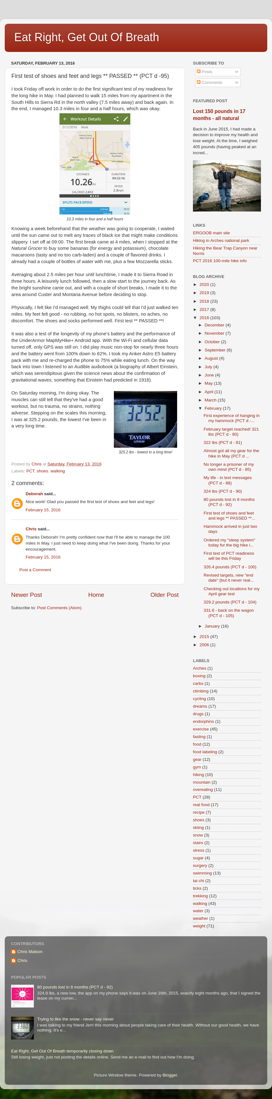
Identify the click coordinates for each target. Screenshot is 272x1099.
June (210, 375)
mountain (202, 782)
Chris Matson (30, 951)
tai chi (198, 880)
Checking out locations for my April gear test (232, 591)
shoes (42, 471)
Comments (209, 82)
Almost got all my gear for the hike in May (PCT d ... (231, 453)
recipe (199, 812)
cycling (199, 698)
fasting (199, 736)
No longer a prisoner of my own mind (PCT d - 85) (229, 467)
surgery (200, 865)
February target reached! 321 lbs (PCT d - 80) (231, 432)
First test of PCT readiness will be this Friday (229, 556)
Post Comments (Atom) (59, 607)
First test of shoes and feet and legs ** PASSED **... (229, 516)
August (212, 358)
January (213, 626)
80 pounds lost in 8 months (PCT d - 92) (229, 502)
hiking (198, 774)
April (209, 391)
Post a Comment (35, 569)
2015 (205, 636)
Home (96, 594)
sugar (198, 858)
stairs (198, 842)
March (211, 400)
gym (197, 767)
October (213, 341)
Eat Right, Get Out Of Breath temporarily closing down (62, 1051)
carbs (198, 683)
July (209, 366)
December (215, 325)
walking (58, 471)
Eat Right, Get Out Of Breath (86, 37)
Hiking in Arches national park (221, 240)
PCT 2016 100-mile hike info (220, 260)
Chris (31, 529)
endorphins (203, 721)
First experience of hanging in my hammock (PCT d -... (232, 418)
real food (201, 804)
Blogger (170, 1075)
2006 (205, 644)
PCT (30, 471)
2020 (205, 284)
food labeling (205, 751)
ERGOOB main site (211, 233)
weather (200, 918)
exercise (201, 729)
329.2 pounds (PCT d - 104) (230, 602)
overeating (203, 789)
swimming (202, 873)
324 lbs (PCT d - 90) (223, 491)
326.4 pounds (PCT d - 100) (230, 567)
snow (198, 835)
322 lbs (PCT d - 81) (223, 442)
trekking (200, 896)
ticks (197, 888)
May (209, 383)
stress (198, 850)
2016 (205, 317)
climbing (201, 691)
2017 (205, 309)
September (216, 350)
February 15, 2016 (43, 510)
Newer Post (26, 594)
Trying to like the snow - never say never (75, 1019)
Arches (199, 668)
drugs (198, 713)
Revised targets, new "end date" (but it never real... (229, 578)
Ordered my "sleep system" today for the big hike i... (229, 542)
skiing (198, 827)
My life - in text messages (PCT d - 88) (228, 480)
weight (199, 926)
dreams (200, 706)
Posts (205, 71)
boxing (199, 675)
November (215, 333)
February (214, 408)
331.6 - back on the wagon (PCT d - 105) (229, 613)
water (198, 910)
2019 (205, 292)
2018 (205, 301)
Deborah (34, 493)
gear (197, 759)
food (197, 744)
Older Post (165, 594)
